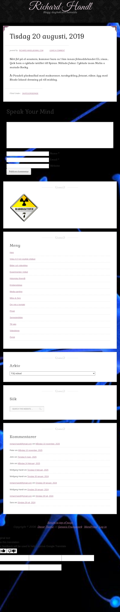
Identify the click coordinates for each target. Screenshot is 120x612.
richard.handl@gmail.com (31, 50)
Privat (12, 311)
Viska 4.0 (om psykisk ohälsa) (23, 259)
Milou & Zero (15, 298)
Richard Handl (60, 7)
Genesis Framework (70, 527)
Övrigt (12, 337)
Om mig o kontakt (17, 304)
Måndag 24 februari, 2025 (29, 463)
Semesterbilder (16, 317)
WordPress (90, 527)
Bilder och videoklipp (19, 265)
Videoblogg (14, 331)
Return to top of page (60, 522)
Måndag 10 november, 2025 (48, 444)
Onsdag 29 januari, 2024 (46, 483)
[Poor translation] (12, 550)
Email (53, 159)
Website (55, 165)
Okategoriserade (30, 93)
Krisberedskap (16, 285)
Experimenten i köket (19, 272)
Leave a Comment (57, 50)
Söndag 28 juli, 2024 (44, 496)
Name (53, 153)
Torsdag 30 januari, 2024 (38, 476)
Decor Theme (45, 527)
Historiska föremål (17, 278)
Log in (103, 527)
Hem (12, 252)
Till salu (13, 324)
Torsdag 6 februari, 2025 (37, 470)
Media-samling (16, 292)
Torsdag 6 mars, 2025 (27, 457)
